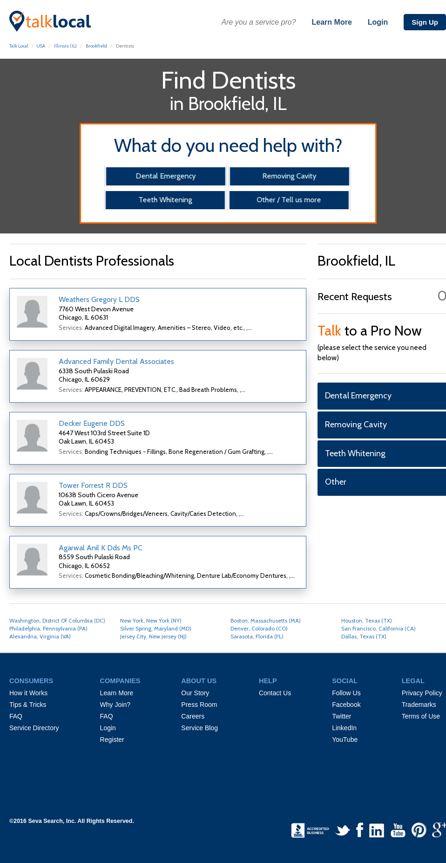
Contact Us (275, 693)
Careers (192, 716)
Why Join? (115, 704)
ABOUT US (198, 681)
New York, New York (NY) (151, 620)
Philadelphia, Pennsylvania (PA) (48, 628)
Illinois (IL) (65, 46)
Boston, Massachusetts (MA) (265, 620)
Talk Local (18, 46)
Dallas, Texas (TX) (363, 636)
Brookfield (96, 46)
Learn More (332, 22)
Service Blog (199, 728)
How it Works (28, 693)
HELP (268, 681)
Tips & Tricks (28, 704)
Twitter (341, 716)
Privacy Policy (422, 693)
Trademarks (419, 704)
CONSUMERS (31, 681)
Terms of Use (421, 716)
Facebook (346, 704)
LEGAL (413, 681)
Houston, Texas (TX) (366, 620)
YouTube (345, 739)
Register (112, 739)
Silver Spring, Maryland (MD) (155, 628)
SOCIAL (345, 681)
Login (378, 22)
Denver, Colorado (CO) (259, 628)
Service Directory (34, 728)
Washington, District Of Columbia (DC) (57, 620)
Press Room (199, 704)
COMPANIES (120, 681)
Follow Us (346, 693)
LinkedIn (344, 728)
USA (40, 46)
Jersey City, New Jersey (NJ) (153, 636)
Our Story (195, 693)
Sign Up (425, 22)
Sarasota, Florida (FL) (257, 636)
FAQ (15, 716)
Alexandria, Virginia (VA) (40, 636)
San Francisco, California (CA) (378, 628)
